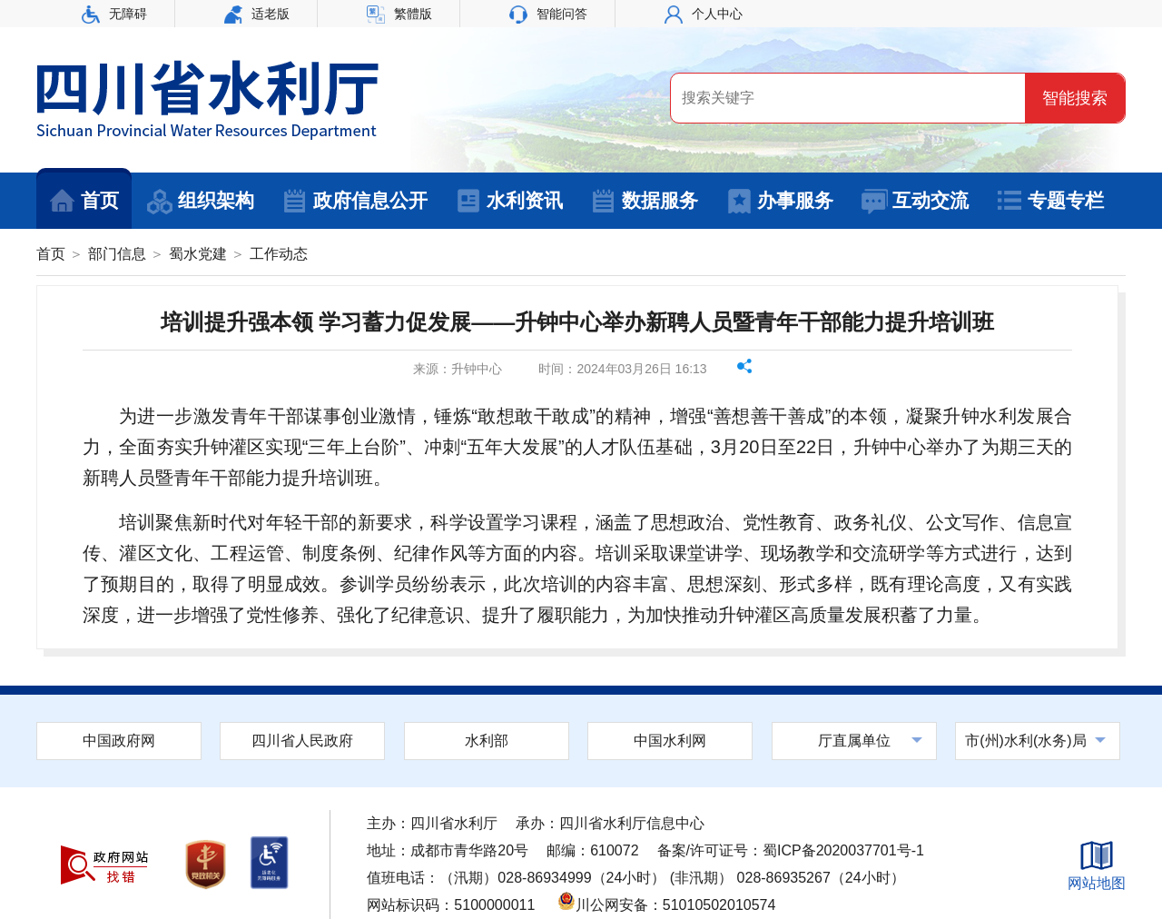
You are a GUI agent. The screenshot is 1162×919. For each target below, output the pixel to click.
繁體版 (399, 13)
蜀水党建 (198, 254)
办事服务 (779, 201)
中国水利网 (670, 740)
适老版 (257, 13)
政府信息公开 (354, 201)
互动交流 (915, 201)
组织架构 (200, 201)
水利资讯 (509, 201)
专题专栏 (1050, 201)
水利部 (486, 740)
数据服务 (644, 201)
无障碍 (114, 13)
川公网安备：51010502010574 (666, 905)
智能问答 (548, 13)
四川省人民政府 (302, 740)
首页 (84, 201)
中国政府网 (119, 740)
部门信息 (117, 254)
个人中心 (704, 13)
